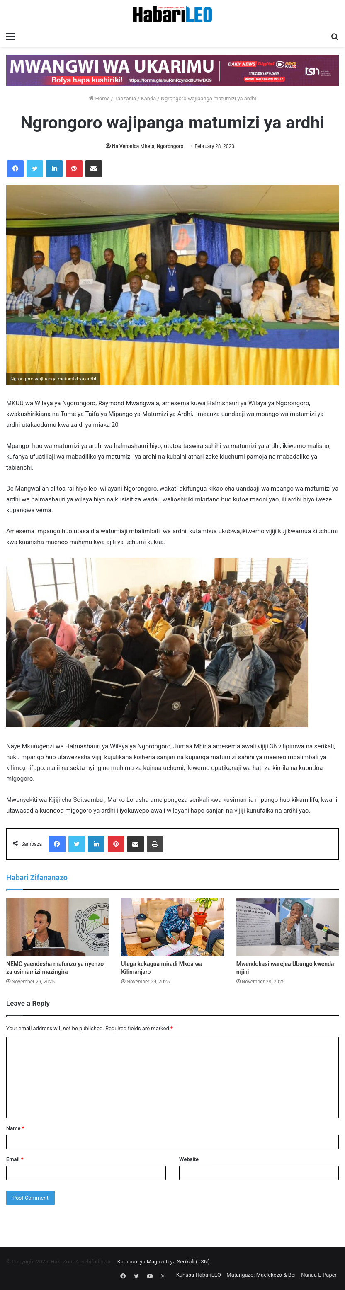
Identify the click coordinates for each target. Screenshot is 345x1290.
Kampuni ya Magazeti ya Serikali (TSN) (163, 1262)
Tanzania (125, 98)
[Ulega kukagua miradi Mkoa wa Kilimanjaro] (172, 927)
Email (15, 1159)
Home (99, 98)
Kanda (148, 98)
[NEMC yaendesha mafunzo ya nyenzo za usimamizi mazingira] (57, 927)
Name (15, 1128)
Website (189, 1159)
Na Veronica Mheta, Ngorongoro (148, 146)
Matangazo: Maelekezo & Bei (261, 1275)
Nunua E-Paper (319, 1275)
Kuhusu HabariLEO (198, 1275)
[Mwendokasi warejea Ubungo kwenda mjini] (287, 927)
